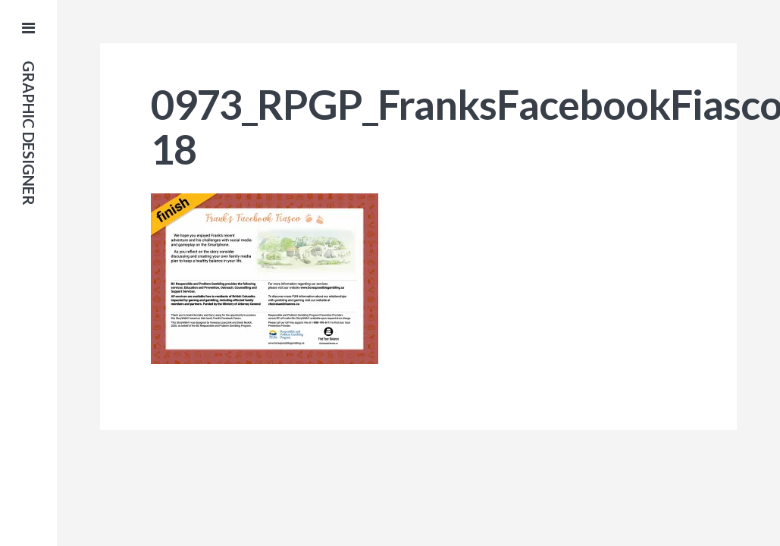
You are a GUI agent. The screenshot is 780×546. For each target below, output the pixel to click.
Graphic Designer (29, 133)
